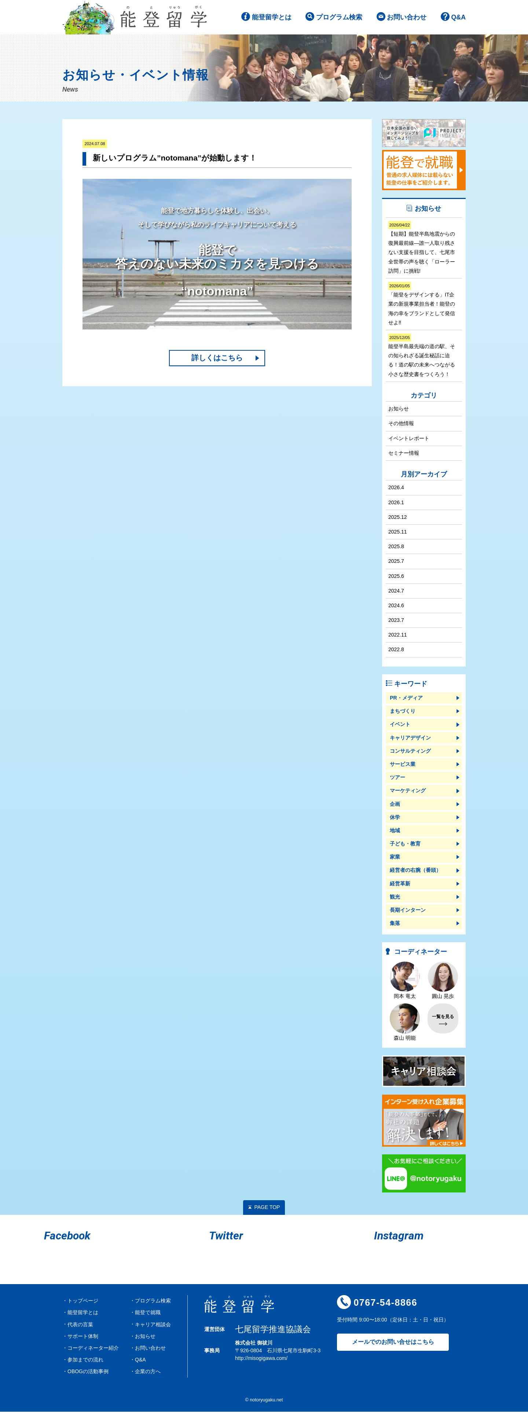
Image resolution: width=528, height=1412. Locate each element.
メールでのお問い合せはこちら (393, 1342)
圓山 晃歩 (443, 981)
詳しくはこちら (217, 359)
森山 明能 (405, 1023)
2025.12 (397, 517)
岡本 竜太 (405, 981)
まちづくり (402, 712)
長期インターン (408, 911)
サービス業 (402, 765)
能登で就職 (148, 1313)
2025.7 (396, 562)
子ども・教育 (405, 844)
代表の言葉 (80, 1325)
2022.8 (396, 650)
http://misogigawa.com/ (261, 1359)
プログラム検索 (339, 18)
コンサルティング (410, 751)
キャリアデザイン (410, 738)
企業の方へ (148, 1372)
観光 (395, 897)
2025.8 (396, 547)
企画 (395, 804)
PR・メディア (406, 698)
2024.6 (396, 606)
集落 (395, 924)
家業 (395, 857)
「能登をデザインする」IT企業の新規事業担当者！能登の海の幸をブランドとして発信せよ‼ (421, 304)
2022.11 (397, 635)
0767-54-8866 (385, 1303)
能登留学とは (271, 18)
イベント (400, 725)
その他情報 (401, 424)
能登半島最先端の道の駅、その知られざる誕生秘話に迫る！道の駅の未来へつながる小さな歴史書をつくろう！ (421, 356)
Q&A (458, 18)
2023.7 (396, 621)
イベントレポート (408, 439)
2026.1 (396, 503)
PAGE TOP (267, 1208)
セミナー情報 (403, 453)
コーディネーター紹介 (93, 1349)
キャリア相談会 (153, 1325)
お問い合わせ (406, 18)
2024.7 (396, 591)
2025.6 (396, 576)
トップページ (82, 1301)
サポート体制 (82, 1336)
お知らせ (398, 409)
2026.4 (396, 488)
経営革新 (400, 884)
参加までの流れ (85, 1360)
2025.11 (397, 532)
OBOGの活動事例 (88, 1372)
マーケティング (408, 791)
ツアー (397, 778)
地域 (395, 831)
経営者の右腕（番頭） (415, 871)
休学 (395, 818)
